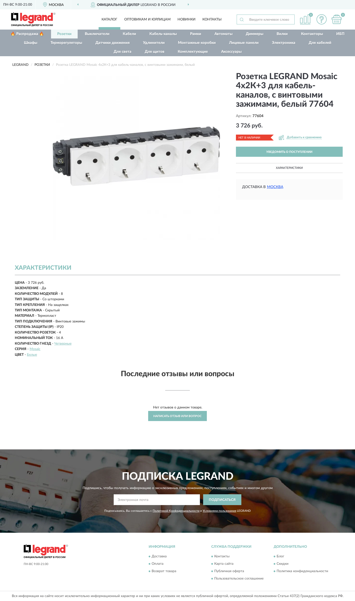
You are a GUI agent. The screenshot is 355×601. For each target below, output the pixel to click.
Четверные (62, 343)
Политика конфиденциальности (302, 571)
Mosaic (35, 349)
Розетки (64, 34)
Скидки (282, 564)
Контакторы (312, 34)
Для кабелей (320, 43)
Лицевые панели (244, 43)
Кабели (129, 34)
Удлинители (154, 43)
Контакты (212, 19)
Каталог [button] (109, 19)
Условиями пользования (219, 510)
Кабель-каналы (163, 34)
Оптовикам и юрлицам (147, 19)
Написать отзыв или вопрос (177, 416)
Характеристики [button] (289, 167)
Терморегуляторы (66, 43)
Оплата (157, 564)
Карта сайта (223, 564)
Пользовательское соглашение (239, 578)
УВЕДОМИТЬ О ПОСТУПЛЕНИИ (289, 151)
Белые (32, 354)
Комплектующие (193, 51)
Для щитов (154, 51)
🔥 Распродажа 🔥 (27, 34)
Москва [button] (275, 187)
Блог (280, 556)
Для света (122, 51)
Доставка (159, 556)
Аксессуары (231, 51)
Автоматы (223, 34)
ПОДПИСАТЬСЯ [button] (222, 500)
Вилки (282, 34)
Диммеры (254, 34)
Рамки (195, 34)
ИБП (340, 34)
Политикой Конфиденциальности (176, 510)
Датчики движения (112, 43)
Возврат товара (164, 571)
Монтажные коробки (197, 43)
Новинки (186, 19)
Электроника (283, 43)
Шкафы (30, 43)
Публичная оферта (229, 571)
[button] (321, 19)
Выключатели (97, 34)
